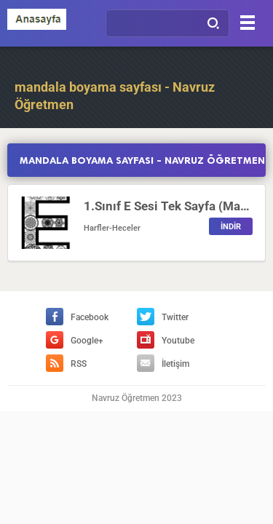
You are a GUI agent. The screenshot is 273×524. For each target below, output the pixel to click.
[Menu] (247, 22)
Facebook (77, 317)
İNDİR (231, 226)
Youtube (165, 340)
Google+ (74, 340)
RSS (66, 364)
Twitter (163, 317)
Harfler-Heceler (112, 228)
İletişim (163, 364)
